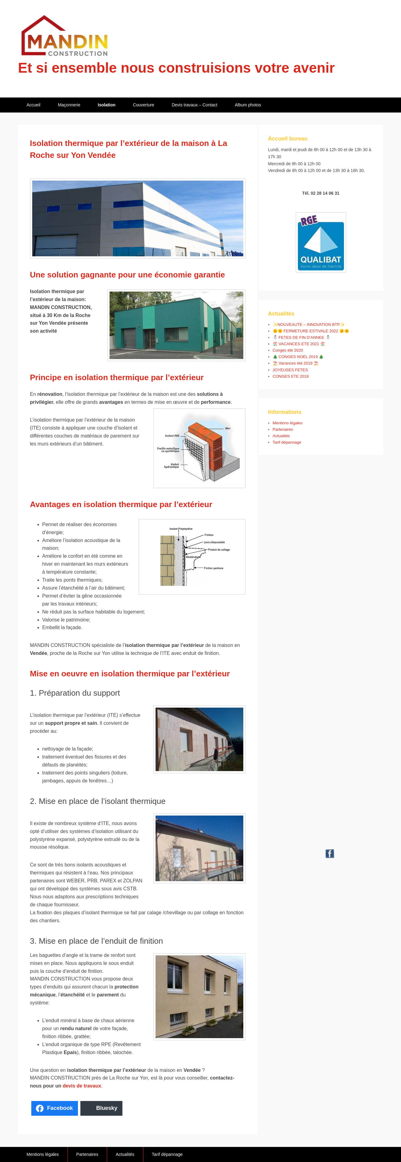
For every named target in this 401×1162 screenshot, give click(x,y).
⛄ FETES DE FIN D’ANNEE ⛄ (301, 337)
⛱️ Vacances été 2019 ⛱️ (296, 363)
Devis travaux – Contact (195, 104)
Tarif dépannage (287, 442)
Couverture (143, 104)
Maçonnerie (69, 104)
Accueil (33, 104)
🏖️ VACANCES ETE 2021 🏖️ (299, 344)
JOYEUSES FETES (290, 370)
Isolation (107, 104)
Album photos (248, 104)
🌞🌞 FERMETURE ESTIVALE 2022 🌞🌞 (311, 331)
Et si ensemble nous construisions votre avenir (176, 68)
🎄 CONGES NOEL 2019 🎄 (298, 356)
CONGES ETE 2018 (291, 376)
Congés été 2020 (288, 350)
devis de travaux (82, 1085)
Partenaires (283, 429)
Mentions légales (288, 423)
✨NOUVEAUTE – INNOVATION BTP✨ (309, 324)
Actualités (281, 436)
